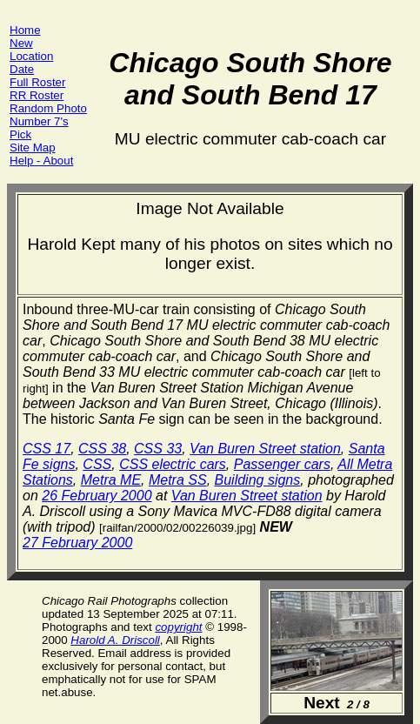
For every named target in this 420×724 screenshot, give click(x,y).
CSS (97, 464)
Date (22, 69)
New (21, 43)
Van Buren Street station (265, 448)
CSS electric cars (172, 464)
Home (25, 30)
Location (31, 56)
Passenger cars (282, 464)
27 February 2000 (77, 542)
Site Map (33, 147)
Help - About (41, 160)
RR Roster (36, 95)
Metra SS (178, 480)
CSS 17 (46, 448)
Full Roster (37, 82)
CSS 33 (158, 448)
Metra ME (111, 480)
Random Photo (48, 108)
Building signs (258, 480)
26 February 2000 (96, 495)
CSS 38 (102, 448)
